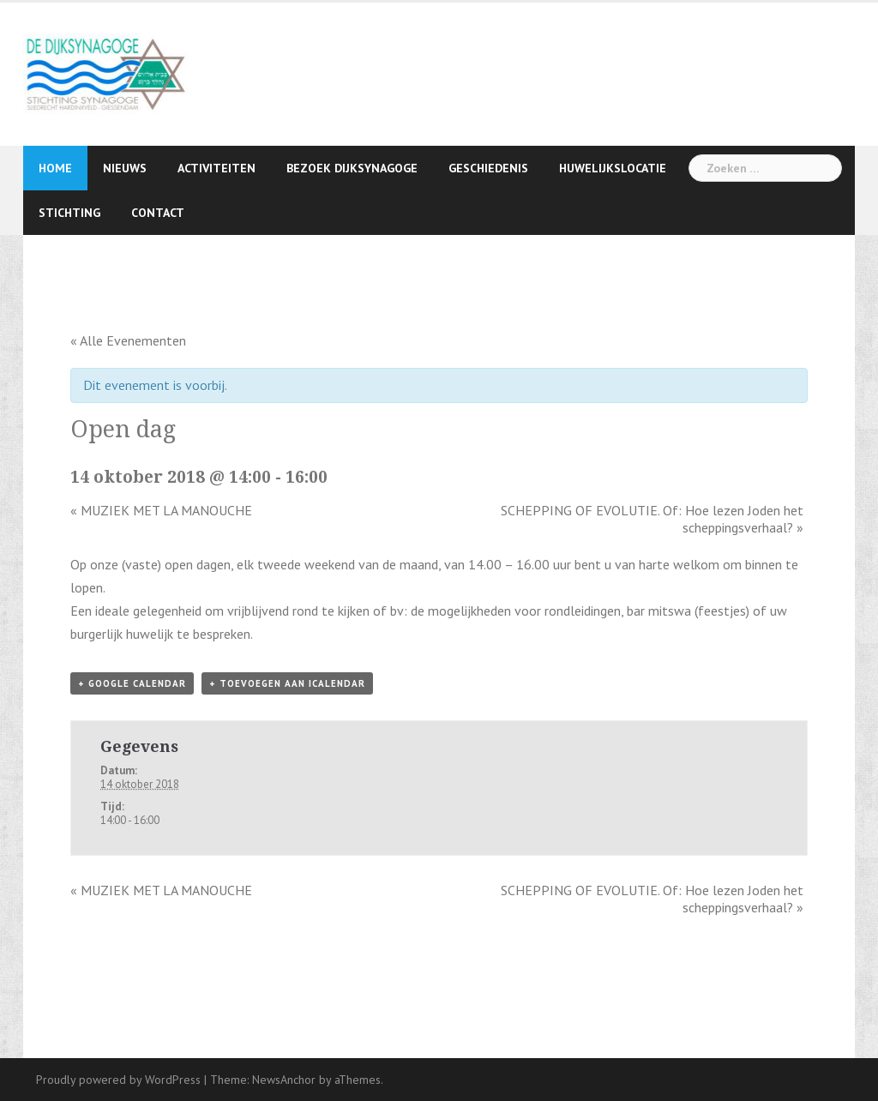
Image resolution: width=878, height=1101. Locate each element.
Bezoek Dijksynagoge (352, 168)
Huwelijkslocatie (612, 168)
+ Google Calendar (132, 683)
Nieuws (125, 168)
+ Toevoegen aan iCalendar (287, 683)
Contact (157, 212)
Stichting (69, 212)
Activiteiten (216, 168)
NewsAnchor (284, 1079)
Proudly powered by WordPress (118, 1079)
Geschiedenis (488, 168)
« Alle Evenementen (128, 340)
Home (55, 168)
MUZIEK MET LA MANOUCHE (161, 510)
